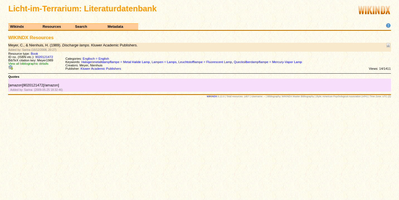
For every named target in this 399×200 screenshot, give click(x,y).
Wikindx (17, 26)
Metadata (115, 26)
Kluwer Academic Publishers (101, 68)
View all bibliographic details (28, 63)
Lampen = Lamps (164, 62)
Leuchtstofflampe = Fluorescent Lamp (205, 62)
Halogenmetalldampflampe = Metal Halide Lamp (115, 62)
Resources (52, 26)
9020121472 (44, 57)
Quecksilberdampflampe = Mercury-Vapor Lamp (268, 62)
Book (34, 53)
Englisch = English (96, 58)
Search (81, 26)
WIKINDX (212, 96)
